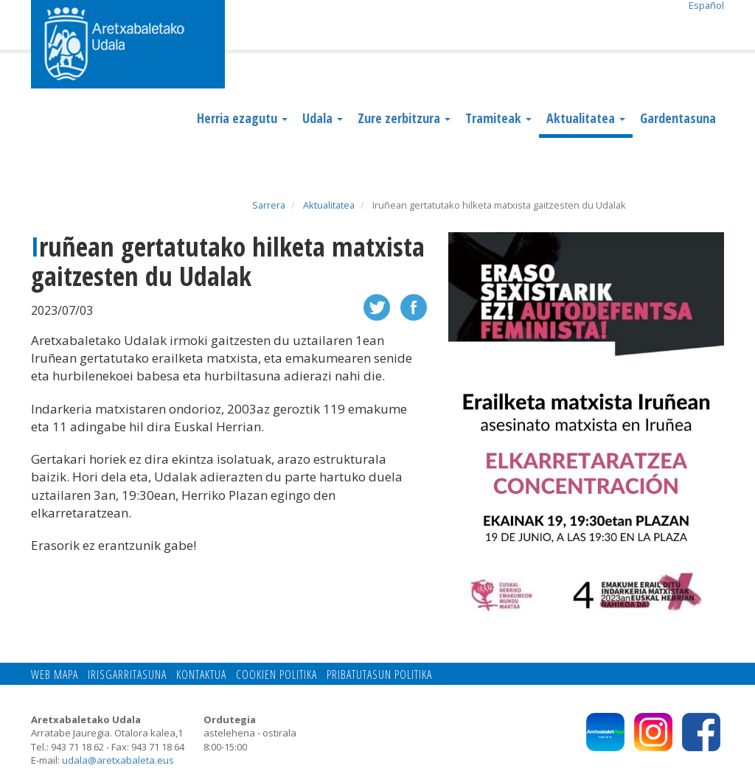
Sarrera (268, 205)
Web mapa (54, 674)
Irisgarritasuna (127, 674)
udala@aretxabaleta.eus (118, 760)
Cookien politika (276, 674)
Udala (322, 118)
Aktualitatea (585, 118)
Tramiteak (498, 118)
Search (712, 27)
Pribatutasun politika (379, 674)
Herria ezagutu (242, 118)
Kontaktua (201, 674)
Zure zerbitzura (404, 118)
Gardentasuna (678, 118)
